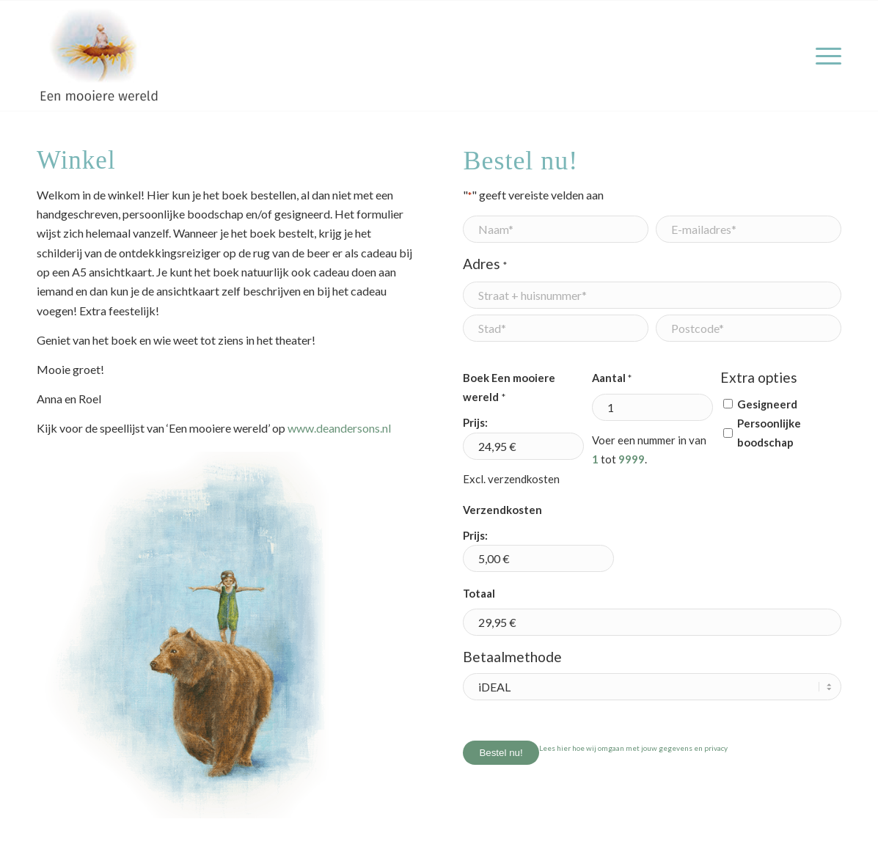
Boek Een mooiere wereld (509, 389)
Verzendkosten (502, 509)
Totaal (479, 593)
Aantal (612, 378)
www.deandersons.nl (339, 428)
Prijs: (475, 422)
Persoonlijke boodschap (769, 433)
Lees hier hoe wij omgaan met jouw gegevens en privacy (633, 748)
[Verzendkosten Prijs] (538, 558)
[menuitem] (823, 56)
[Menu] (823, 56)
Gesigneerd (767, 404)
